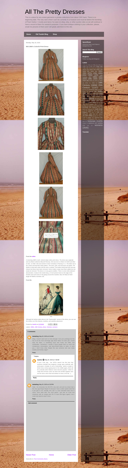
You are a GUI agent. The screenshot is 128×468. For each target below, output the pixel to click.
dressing (97, 99)
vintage (84, 123)
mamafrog (35, 336)
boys (88, 93)
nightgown (94, 107)
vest (83, 121)
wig (88, 125)
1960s (100, 80)
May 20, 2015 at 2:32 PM (46, 384)
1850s (92, 71)
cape (94, 93)
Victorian (49, 327)
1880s (100, 73)
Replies (36, 356)
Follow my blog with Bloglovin (91, 59)
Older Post (71, 455)
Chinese (88, 95)
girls (97, 101)
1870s (90, 73)
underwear (91, 119)
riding (93, 112)
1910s (84, 79)
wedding (100, 123)
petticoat (90, 111)
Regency (85, 112)
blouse (91, 91)
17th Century (92, 68)
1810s (84, 69)
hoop (87, 104)
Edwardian (86, 101)
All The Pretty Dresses (55, 11)
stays (89, 117)
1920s (95, 79)
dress (44, 327)
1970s (86, 83)
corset (100, 95)
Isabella (39, 360)
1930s (84, 80)
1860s (32, 327)
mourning (85, 107)
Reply (34, 352)
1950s (95, 80)
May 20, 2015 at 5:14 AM (46, 336)
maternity (91, 106)
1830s (98, 69)
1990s (93, 83)
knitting (84, 106)
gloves (84, 102)
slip (100, 115)
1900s (95, 77)
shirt (94, 114)
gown (90, 102)
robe (98, 112)
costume (88, 96)
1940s (90, 80)
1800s (98, 68)
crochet (98, 96)
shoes (100, 114)
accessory (92, 89)
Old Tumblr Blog (42, 34)
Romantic (85, 114)
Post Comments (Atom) (41, 459)
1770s (90, 66)
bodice (100, 91)
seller (33, 256)
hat (101, 102)
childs (100, 93)
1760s (84, 66)
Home (28, 34)
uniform (99, 119)
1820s (91, 69)
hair (97, 102)
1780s (97, 66)
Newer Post (30, 455)
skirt (86, 116)
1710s (83, 65)
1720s (89, 65)
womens (55, 327)
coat (94, 95)
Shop (55, 34)
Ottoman (90, 109)
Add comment (32, 403)
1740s (94, 65)
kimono (99, 104)
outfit (96, 109)
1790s (84, 68)
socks (84, 117)
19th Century (38, 327)
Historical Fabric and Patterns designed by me (91, 45)
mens (98, 106)
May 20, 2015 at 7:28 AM (52, 360)
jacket (92, 104)
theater (84, 119)
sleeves (95, 115)
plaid (98, 111)
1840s (84, 71)
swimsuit (97, 117)
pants (83, 111)
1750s (99, 65)
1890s (90, 75)
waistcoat (91, 123)
